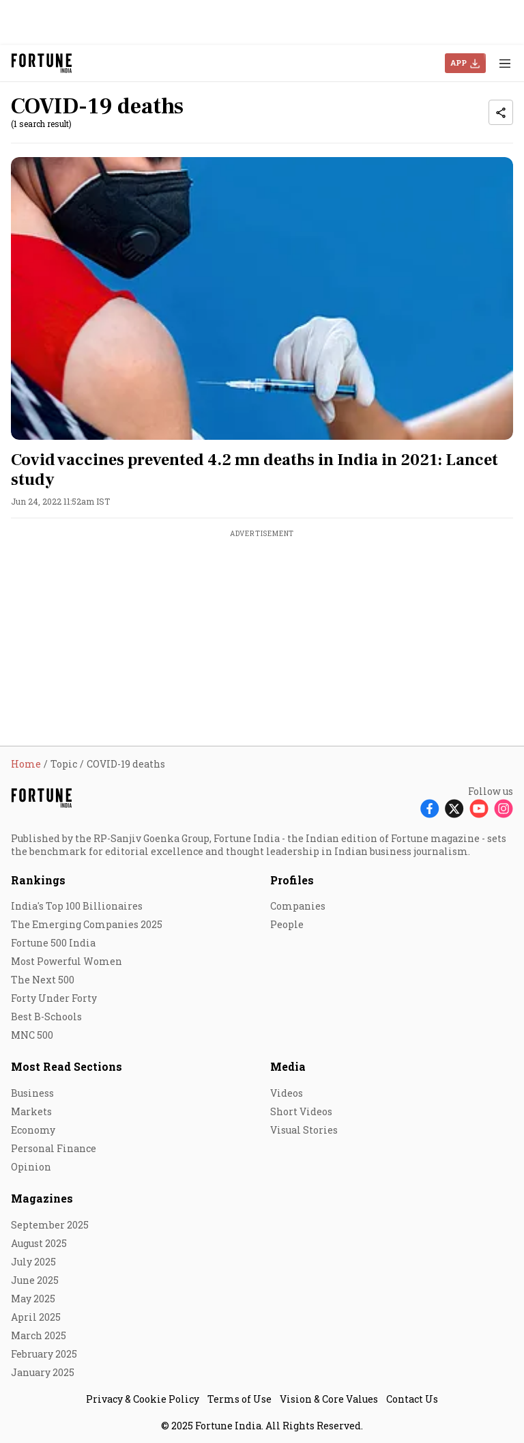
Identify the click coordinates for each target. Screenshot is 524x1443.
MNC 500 (32, 1034)
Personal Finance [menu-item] (53, 1148)
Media (288, 1066)
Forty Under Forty (54, 998)
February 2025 (44, 1353)
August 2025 (39, 1243)
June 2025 (35, 1280)
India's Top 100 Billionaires (77, 905)
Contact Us (412, 1398)
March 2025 (38, 1335)
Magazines (42, 1198)
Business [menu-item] (32, 1093)
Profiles (292, 880)
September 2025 (50, 1224)
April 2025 (36, 1317)
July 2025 (33, 1261)
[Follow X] (454, 808)
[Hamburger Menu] (505, 63)
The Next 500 (42, 979)
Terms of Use (239, 1398)
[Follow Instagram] (503, 808)
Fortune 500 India (53, 942)
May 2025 (33, 1298)
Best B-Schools (46, 1016)
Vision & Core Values (329, 1398)
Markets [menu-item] (31, 1111)
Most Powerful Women (66, 961)
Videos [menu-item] (286, 1093)
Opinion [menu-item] (31, 1166)
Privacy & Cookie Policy (142, 1398)
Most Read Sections (66, 1066)
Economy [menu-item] (33, 1129)
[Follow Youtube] (479, 808)
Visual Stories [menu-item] (304, 1129)
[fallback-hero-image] (262, 298)
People (287, 924)
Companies (297, 905)
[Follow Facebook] (429, 808)
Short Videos (301, 1111)
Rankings (38, 880)
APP (458, 62)
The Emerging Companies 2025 (86, 924)
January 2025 (42, 1372)
